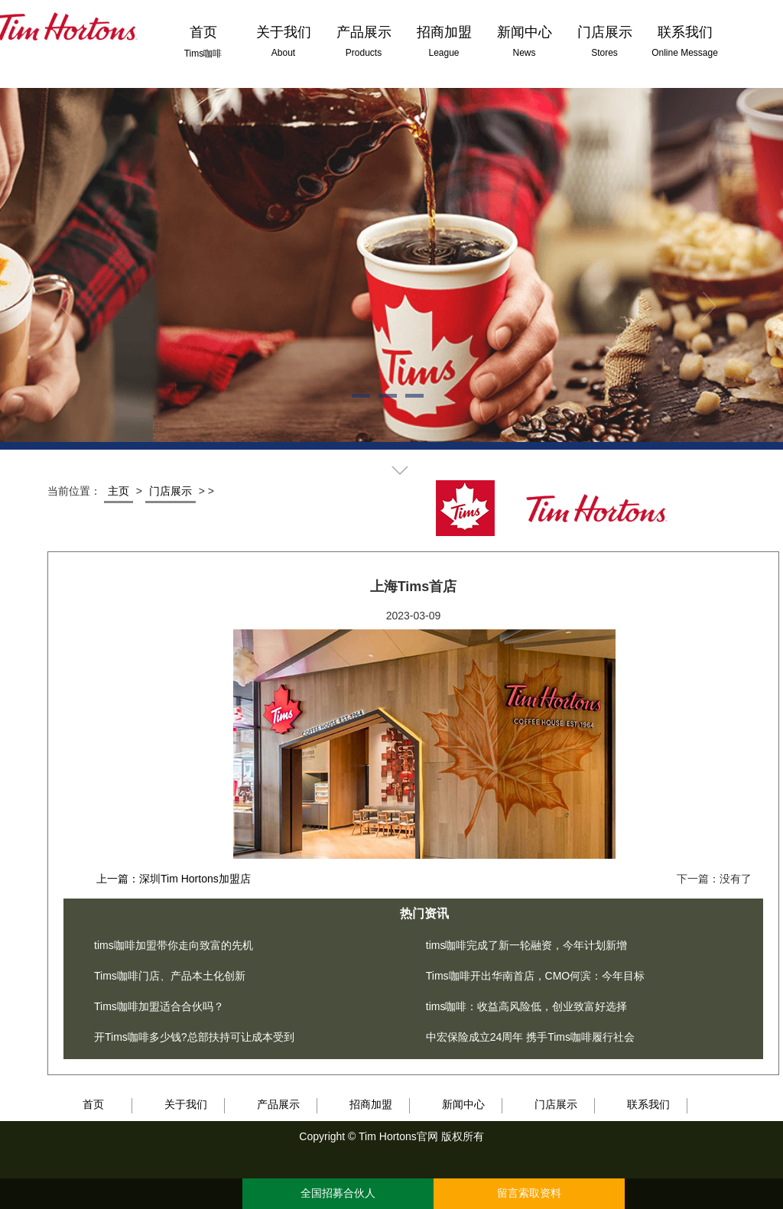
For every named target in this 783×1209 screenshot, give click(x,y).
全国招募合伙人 (338, 1193)
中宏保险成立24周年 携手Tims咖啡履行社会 (530, 1037)
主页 (118, 491)
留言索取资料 (529, 1193)
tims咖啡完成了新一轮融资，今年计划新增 (527, 945)
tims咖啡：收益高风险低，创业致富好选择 (527, 1006)
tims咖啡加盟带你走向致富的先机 (173, 945)
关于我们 (185, 1104)
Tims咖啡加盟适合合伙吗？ (159, 1006)
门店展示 (170, 491)
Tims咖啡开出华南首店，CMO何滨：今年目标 (535, 976)
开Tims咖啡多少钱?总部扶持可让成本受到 (194, 1037)
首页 (93, 1104)
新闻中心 (463, 1104)
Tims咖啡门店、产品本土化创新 (169, 976)
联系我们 (648, 1104)
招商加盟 (370, 1104)
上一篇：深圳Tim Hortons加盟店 (173, 879)
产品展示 (278, 1104)
